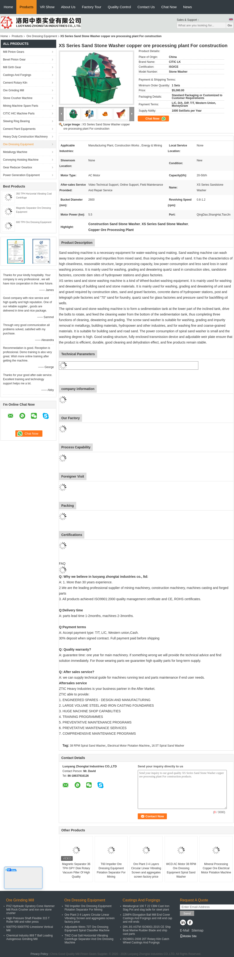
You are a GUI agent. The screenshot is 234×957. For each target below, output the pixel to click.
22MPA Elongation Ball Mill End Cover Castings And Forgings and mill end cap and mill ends (147, 918)
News (187, 7)
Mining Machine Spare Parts (20, 105)
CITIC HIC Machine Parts (18, 113)
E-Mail (184, 930)
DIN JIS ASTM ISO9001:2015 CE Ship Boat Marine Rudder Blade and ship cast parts (147, 930)
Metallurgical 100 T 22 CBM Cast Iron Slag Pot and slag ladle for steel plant (146, 907)
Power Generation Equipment (21, 175)
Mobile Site (188, 936)
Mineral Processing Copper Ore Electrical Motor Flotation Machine (216, 868)
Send (187, 913)
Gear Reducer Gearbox (17, 167)
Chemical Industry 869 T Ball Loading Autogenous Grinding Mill (29, 937)
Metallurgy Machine (15, 152)
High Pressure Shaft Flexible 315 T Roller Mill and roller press (28, 920)
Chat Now (169, 7)
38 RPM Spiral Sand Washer (88, 745)
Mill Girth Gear (12, 67)
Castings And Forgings (17, 75)
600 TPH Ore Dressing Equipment (34, 222)
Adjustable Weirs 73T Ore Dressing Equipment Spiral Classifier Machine (87, 928)
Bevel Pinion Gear (14, 59)
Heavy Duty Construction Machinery (25, 136)
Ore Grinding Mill (13, 90)
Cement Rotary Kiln (15, 82)
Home (8, 7)
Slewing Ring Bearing (16, 121)
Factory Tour (91, 7)
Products (26, 7)
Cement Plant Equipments (19, 129)
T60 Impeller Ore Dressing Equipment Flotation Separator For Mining (111, 870)
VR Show (47, 7)
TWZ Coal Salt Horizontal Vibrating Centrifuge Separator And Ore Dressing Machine (89, 939)
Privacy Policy (39, 954)
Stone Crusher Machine (17, 98)
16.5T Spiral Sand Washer (167, 745)
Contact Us (146, 7)
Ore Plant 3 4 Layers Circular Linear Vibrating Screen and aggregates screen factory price (146, 870)
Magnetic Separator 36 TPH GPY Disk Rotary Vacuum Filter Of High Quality (76, 870)
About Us (68, 7)
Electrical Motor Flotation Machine (128, 745)
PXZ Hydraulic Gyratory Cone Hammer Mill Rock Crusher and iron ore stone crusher (30, 909)
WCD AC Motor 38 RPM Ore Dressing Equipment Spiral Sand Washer (181, 870)
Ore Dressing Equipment (41, 36)
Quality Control (119, 7)
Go (229, 25)
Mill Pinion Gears (13, 51)
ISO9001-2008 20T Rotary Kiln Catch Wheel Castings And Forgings (146, 940)
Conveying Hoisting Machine (20, 159)
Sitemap (197, 930)
